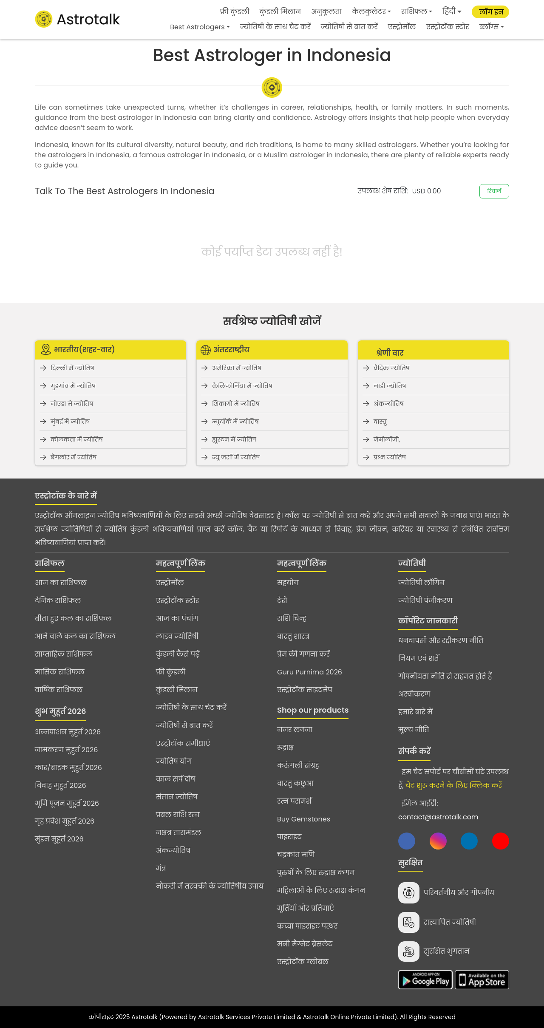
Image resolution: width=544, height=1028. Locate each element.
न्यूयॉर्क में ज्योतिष (235, 421)
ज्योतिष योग (174, 761)
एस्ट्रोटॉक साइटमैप (304, 690)
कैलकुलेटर (369, 12)
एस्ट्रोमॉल (402, 27)
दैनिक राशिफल (58, 601)
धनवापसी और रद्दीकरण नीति (440, 641)
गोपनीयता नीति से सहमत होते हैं (445, 676)
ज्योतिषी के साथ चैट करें (275, 27)
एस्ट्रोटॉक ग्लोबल (303, 962)
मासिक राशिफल (60, 672)
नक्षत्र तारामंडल (178, 833)
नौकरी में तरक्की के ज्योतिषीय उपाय (210, 886)
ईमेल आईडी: (438, 810)
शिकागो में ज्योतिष (236, 403)
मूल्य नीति (413, 730)
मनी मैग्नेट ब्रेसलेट (304, 944)
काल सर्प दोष (175, 779)
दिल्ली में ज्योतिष (72, 368)
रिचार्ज (494, 191)
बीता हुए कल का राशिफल (73, 618)
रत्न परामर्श (294, 801)
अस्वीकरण (414, 694)
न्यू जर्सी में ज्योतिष (236, 457)
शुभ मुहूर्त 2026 (60, 711)
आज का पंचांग (177, 618)
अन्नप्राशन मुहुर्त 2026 (68, 732)
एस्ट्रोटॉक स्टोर (447, 27)
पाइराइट (289, 837)
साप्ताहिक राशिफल (63, 654)
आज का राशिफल (61, 583)
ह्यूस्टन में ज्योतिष (234, 439)
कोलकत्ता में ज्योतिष (77, 439)
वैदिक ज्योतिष (392, 368)
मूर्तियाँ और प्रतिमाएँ (305, 908)
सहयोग (288, 583)
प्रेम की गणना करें (303, 654)
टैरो (282, 601)
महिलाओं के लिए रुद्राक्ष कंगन (321, 890)
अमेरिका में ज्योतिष (236, 368)
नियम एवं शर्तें (418, 658)
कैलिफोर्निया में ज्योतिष (242, 386)
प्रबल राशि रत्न (178, 815)
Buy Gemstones (303, 819)
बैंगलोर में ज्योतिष (73, 457)
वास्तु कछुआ (295, 783)
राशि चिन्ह (291, 618)
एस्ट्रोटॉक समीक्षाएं (183, 743)
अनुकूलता (326, 12)
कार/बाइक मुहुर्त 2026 (68, 768)
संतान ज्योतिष (177, 797)
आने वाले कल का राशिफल (75, 636)
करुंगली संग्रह (298, 765)
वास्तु (380, 421)
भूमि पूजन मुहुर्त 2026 (67, 803)
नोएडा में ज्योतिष (72, 403)
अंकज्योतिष (389, 403)
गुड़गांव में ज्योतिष (73, 386)
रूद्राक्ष (285, 748)
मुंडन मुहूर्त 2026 (59, 839)
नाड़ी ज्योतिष (390, 386)
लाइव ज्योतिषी (177, 636)
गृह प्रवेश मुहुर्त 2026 (64, 821)
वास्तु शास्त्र (293, 636)
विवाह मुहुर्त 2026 (60, 785)
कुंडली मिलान (280, 12)
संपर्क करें (414, 751)
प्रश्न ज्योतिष (390, 457)
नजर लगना (294, 730)
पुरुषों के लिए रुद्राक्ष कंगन (316, 873)
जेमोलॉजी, (387, 439)
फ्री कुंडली (234, 12)
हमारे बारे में (415, 712)
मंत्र (161, 868)
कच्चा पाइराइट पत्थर (307, 926)
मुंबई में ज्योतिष (70, 421)
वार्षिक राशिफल (58, 690)
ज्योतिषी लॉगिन (421, 583)
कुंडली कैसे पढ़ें (178, 654)
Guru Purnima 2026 (309, 672)
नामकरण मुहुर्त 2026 (66, 750)
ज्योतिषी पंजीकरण (425, 601)
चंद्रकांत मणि (295, 855)
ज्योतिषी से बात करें (349, 27)
